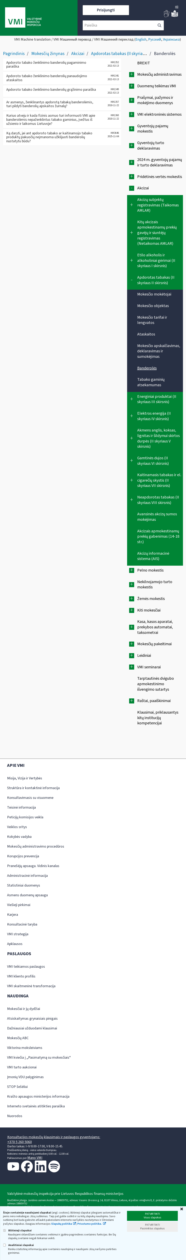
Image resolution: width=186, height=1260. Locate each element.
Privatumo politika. (89, 1224)
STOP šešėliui (17, 1086)
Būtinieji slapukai (17, 1230)
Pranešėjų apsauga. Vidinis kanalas (33, 865)
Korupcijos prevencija (23, 856)
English (140, 39)
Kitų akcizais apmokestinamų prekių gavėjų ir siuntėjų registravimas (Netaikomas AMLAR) (157, 233)
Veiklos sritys (17, 827)
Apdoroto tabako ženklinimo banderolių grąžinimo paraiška (51, 89)
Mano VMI (34, 1157)
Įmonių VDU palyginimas (25, 1077)
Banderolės (147, 368)
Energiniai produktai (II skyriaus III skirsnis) (156, 399)
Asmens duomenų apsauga (27, 895)
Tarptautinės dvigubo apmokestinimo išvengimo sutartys (155, 684)
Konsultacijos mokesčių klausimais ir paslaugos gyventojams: (53, 1137)
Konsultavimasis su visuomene (30, 797)
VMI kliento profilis (21, 976)
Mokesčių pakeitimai (154, 644)
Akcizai (77, 53)
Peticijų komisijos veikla (25, 817)
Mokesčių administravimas (159, 74)
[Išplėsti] (131, 74)
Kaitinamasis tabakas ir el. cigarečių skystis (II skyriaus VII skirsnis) (159, 480)
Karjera (12, 914)
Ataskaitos (146, 334)
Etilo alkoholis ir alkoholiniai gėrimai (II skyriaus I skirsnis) (156, 260)
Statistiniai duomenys (23, 885)
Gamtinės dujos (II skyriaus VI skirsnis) (153, 460)
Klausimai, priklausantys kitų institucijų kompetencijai (157, 718)
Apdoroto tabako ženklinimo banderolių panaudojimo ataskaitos (46, 78)
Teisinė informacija (21, 807)
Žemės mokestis (151, 599)
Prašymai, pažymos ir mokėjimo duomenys (155, 100)
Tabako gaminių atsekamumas (151, 382)
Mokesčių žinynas (48, 53)
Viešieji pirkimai (18, 904)
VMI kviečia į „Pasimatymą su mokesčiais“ (39, 1057)
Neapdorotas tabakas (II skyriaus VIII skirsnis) (158, 500)
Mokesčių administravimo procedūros (35, 846)
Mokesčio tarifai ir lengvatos (152, 320)
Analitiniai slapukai (18, 1245)
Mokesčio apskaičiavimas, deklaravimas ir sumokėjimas (158, 351)
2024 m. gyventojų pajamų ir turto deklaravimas (159, 162)
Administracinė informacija (27, 875)
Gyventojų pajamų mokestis (152, 128)
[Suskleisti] (131, 188)
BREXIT (143, 63)
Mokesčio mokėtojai (154, 294)
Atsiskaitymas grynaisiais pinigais (32, 1018)
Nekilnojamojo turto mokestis (154, 584)
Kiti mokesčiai (148, 610)
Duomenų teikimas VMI (156, 86)
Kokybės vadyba (19, 836)
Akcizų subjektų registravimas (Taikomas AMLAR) (158, 205)
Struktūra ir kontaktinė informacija (33, 788)
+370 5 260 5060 (19, 1142)
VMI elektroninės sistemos (159, 114)
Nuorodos (14, 1116)
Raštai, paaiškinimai (154, 701)
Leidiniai (144, 655)
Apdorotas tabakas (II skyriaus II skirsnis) (129, 53)
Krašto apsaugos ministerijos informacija (38, 1096)
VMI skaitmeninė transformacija (31, 986)
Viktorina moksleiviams (24, 1047)
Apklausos (14, 943)
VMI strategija (17, 934)
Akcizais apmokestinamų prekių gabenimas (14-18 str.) (158, 536)
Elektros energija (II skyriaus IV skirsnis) (154, 416)
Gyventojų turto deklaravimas (150, 145)
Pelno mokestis (150, 570)
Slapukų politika (61, 1224)
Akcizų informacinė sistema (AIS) (153, 556)
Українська (171, 39)
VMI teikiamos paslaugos (26, 966)
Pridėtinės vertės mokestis (159, 177)
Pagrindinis (14, 53)
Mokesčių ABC (18, 1038)
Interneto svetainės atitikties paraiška (36, 1106)
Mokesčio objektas (153, 306)
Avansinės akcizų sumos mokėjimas (157, 516)
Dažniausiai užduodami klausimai (32, 1028)
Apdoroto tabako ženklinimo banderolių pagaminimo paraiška (46, 64)
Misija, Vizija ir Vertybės (24, 778)
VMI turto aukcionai (22, 1067)
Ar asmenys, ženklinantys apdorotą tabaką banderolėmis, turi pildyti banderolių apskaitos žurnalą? (49, 104)
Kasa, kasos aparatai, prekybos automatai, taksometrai (155, 627)
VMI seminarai (149, 667)
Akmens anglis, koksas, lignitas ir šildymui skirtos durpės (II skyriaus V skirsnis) (158, 438)
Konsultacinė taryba (22, 924)
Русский (154, 39)
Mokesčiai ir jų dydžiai (23, 1008)
